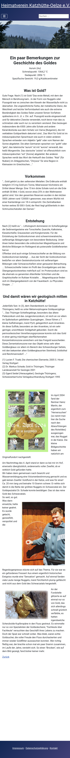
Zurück (5, 657)
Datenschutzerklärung (37, 748)
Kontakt (54, 748)
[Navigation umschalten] (4, 16)
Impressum (18, 748)
